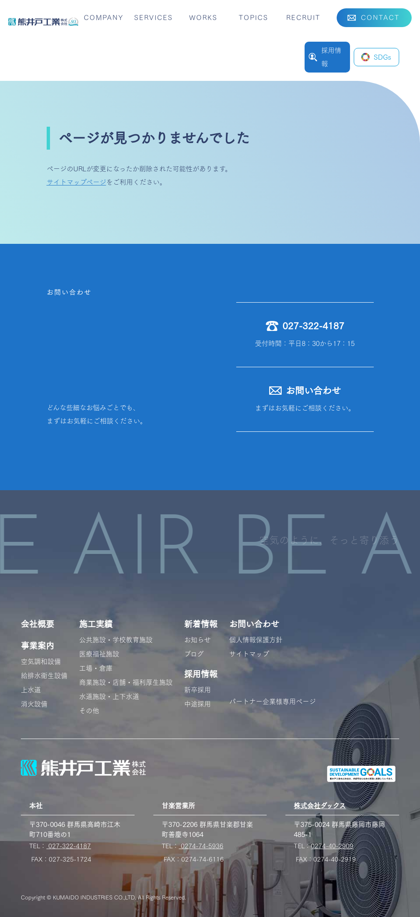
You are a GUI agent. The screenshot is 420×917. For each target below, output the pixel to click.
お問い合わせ (254, 624)
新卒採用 (197, 689)
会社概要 (37, 624)
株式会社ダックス (320, 805)
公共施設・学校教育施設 (115, 639)
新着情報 (201, 624)
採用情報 (201, 674)
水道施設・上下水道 (109, 696)
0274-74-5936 (201, 846)
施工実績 (95, 624)
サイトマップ (249, 654)
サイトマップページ (76, 182)
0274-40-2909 (332, 846)
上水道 (31, 689)
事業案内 (37, 645)
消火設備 (34, 704)
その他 (89, 710)
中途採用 (197, 704)
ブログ (194, 654)
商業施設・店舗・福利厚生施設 (125, 682)
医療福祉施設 (99, 654)
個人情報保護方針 (255, 639)
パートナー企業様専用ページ (272, 701)
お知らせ (197, 639)
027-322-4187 (68, 846)
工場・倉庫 (95, 668)
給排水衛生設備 (44, 675)
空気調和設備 (41, 661)
